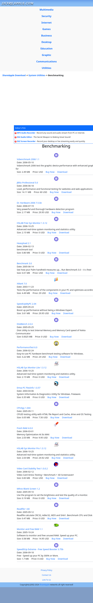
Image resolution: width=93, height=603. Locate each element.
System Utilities (37, 75)
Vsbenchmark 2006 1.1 (28, 159)
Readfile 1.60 (23, 508)
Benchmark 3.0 (24, 263)
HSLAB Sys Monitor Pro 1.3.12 (31, 448)
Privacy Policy (46, 570)
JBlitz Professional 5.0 (27, 182)
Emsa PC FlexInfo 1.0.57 (28, 387)
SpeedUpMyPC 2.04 (26, 303)
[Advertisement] (46, 103)
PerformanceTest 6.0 (27, 347)
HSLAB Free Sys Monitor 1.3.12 (32, 223)
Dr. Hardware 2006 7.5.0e (29, 202)
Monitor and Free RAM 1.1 (30, 529)
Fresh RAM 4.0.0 (25, 428)
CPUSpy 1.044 (23, 407)
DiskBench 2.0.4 (25, 324)
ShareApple (44, 584)
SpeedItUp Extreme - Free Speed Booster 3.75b (40, 549)
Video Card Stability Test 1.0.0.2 (32, 468)
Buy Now (50, 171)
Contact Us (46, 575)
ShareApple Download (14, 75)
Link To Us (46, 580)
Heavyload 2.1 (24, 243)
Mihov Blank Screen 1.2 (28, 488)
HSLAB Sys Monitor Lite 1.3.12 (31, 367)
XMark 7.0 (22, 283)
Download (62, 171)
